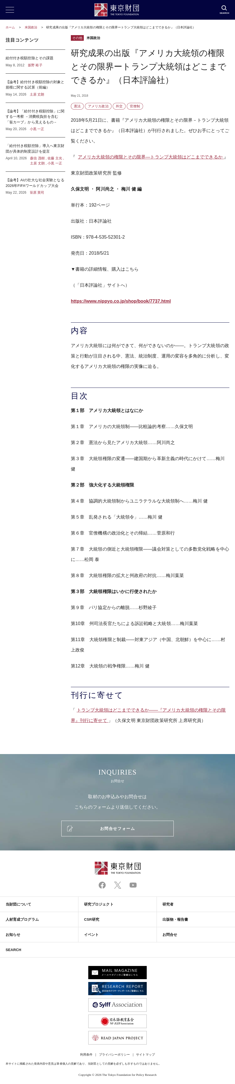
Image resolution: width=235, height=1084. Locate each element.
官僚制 (135, 106)
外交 (119, 106)
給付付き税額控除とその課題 (35, 61)
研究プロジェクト (99, 904)
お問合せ (169, 935)
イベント (91, 935)
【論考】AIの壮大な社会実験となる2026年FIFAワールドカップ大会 (35, 183)
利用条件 (86, 1054)
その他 (77, 38)
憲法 (77, 106)
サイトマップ (145, 1054)
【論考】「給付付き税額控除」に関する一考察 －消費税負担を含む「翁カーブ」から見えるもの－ (35, 120)
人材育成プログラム (22, 919)
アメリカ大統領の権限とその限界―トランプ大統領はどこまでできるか (151, 157)
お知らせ (13, 935)
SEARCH (13, 950)
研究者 (167, 904)
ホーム (10, 27)
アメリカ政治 (98, 106)
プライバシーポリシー (114, 1054)
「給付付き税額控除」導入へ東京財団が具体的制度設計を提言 (35, 154)
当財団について (18, 904)
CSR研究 (91, 919)
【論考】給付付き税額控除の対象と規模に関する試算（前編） (35, 88)
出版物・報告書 (175, 919)
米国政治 (31, 27)
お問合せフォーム (117, 828)
